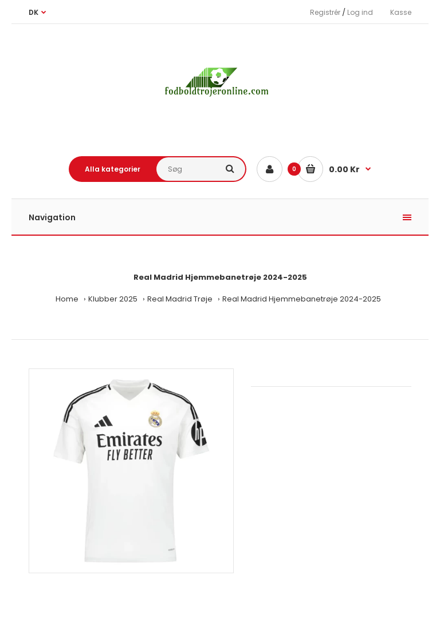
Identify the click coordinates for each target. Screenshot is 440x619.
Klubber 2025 (113, 298)
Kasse (400, 12)
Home (67, 298)
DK (33, 12)
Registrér (325, 12)
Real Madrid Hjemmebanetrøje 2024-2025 (301, 298)
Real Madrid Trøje (180, 298)
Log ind (360, 12)
